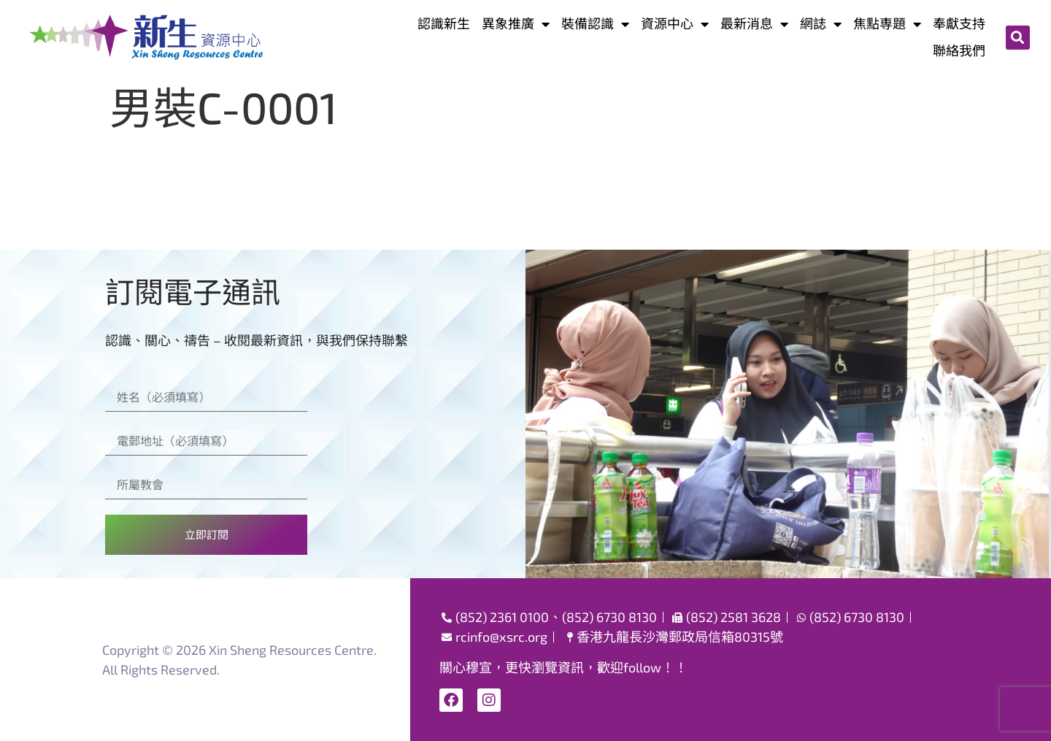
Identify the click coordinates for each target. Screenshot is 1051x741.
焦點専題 (887, 23)
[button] (1018, 38)
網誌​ (821, 23)
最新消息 (754, 23)
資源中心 (675, 23)
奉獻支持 (959, 23)
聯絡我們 (959, 50)
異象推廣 (516, 23)
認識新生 (443, 23)
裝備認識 (595, 23)
